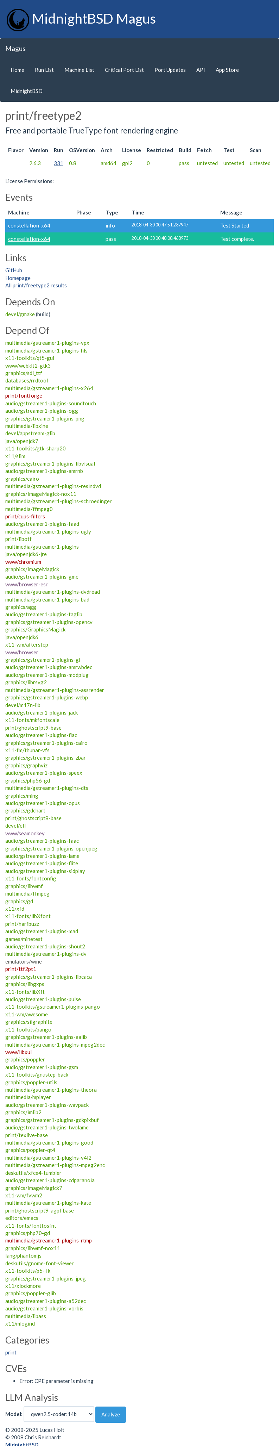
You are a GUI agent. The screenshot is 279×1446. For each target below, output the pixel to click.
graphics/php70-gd (27, 1233)
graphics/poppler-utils (31, 1082)
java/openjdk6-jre (26, 554)
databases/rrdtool (26, 380)
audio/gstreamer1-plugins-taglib (43, 614)
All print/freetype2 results (36, 285)
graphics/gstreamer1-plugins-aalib (46, 1037)
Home (17, 70)
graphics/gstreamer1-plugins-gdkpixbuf (52, 1120)
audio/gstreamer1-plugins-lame (42, 856)
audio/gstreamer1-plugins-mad (41, 931)
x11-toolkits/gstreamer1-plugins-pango (52, 1006)
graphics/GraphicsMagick (35, 629)
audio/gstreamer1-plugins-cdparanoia (50, 1180)
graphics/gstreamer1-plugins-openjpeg (51, 848)
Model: (14, 1414)
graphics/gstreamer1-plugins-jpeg (45, 1278)
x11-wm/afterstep (26, 644)
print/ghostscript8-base (33, 818)
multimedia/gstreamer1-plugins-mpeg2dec (55, 1044)
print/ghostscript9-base (33, 727)
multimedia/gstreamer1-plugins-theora (51, 1089)
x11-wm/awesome (26, 1014)
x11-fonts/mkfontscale (32, 720)
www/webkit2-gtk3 (28, 365)
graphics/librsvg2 (26, 682)
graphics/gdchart (25, 810)
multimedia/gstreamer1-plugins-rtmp (48, 1240)
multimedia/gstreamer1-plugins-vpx (47, 342)
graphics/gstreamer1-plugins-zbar (45, 757)
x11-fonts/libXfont (28, 916)
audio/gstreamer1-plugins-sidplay (45, 871)
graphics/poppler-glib (30, 1293)
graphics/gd (19, 901)
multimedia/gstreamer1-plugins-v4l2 (48, 1157)
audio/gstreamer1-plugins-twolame (47, 1127)
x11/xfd (14, 908)
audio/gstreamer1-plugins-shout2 (45, 946)
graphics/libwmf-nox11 (32, 1248)
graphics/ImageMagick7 (33, 1188)
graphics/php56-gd (27, 780)
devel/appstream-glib (30, 433)
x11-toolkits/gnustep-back (36, 1074)
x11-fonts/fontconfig (30, 878)
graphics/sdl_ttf (23, 373)
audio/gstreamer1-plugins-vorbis (44, 1308)
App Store (227, 70)
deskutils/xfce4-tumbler (33, 1173)
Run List (44, 70)
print (11, 1352)
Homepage (18, 278)
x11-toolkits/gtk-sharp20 (35, 448)
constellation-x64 (29, 225)
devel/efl (15, 825)
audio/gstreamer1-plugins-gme (41, 576)
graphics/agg (20, 607)
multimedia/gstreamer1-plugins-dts (46, 788)
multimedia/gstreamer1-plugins (42, 546)
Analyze (110, 1414)
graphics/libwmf (24, 886)
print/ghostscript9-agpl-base (39, 1210)
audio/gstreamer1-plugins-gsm (41, 1067)
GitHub (13, 270)
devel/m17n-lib (22, 705)
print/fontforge (23, 395)
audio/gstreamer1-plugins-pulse (43, 999)
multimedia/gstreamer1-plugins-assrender (54, 690)
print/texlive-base (26, 1135)
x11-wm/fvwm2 (23, 1195)
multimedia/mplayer (28, 1097)
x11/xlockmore (23, 1286)
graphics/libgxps (24, 984)
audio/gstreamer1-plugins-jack (41, 712)
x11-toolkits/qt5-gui (29, 358)
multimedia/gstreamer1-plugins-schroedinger (58, 501)
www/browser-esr (26, 584)
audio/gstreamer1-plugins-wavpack (47, 1105)
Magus (15, 48)
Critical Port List (124, 70)
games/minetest (24, 939)
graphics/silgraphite (28, 1021)
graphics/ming (21, 795)
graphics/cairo (22, 478)
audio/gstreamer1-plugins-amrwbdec (48, 667)
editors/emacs (21, 1218)
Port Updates (170, 70)
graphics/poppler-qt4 (30, 1150)
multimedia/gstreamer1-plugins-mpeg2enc (55, 1165)
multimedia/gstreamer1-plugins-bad (47, 599)
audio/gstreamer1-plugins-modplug (47, 675)
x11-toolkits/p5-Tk (27, 1270)
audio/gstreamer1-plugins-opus (42, 803)
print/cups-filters (25, 516)
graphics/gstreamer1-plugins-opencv (49, 622)
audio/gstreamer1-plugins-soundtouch (50, 403)
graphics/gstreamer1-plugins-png (44, 418)
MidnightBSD (27, 91)
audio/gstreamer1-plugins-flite (41, 863)
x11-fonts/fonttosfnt (30, 1225)
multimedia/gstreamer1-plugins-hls (46, 350)
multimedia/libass (25, 1316)
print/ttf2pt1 (20, 969)
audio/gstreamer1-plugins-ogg (41, 410)
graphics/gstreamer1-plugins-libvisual (50, 463)
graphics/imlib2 (23, 1112)
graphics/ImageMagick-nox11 (40, 494)
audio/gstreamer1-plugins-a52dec (45, 1301)
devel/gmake (20, 314)
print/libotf (18, 539)
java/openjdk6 (21, 637)
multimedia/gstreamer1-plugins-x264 (49, 388)
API (200, 70)
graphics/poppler (25, 1059)
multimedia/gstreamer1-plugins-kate (48, 1202)
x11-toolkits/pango (28, 1029)
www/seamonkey (25, 833)
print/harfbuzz (22, 924)
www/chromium (23, 562)
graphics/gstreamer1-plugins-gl (42, 659)
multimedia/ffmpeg (27, 893)
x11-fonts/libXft (25, 992)
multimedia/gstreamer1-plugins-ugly (48, 531)
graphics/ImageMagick (32, 569)
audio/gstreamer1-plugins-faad (42, 524)
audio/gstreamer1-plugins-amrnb (44, 471)
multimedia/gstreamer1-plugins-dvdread (52, 591)
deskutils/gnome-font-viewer (39, 1263)
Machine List (79, 70)
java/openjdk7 (21, 441)
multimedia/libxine (26, 426)
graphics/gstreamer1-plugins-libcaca (48, 976)
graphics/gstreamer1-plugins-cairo (46, 743)
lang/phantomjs (23, 1255)
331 (58, 163)
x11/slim (15, 456)
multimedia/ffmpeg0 (29, 509)
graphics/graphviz (26, 765)
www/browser (21, 652)
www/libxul (18, 1052)
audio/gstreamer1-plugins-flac (41, 735)
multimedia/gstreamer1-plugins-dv (46, 954)
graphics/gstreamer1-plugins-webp (46, 697)
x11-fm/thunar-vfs (27, 750)
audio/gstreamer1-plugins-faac (42, 840)
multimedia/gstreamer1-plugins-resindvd (53, 486)
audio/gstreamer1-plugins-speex (43, 772)
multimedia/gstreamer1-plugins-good (49, 1142)
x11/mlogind (20, 1323)
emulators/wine (23, 961)
